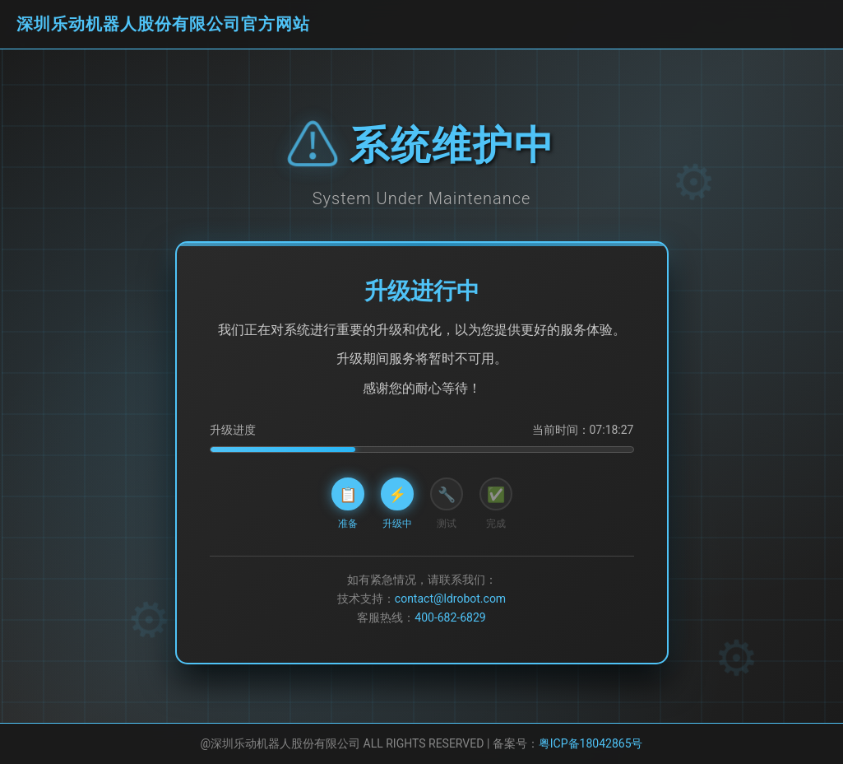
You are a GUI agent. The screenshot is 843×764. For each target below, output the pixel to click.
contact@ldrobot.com (450, 598)
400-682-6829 (450, 617)
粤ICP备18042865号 (591, 743)
